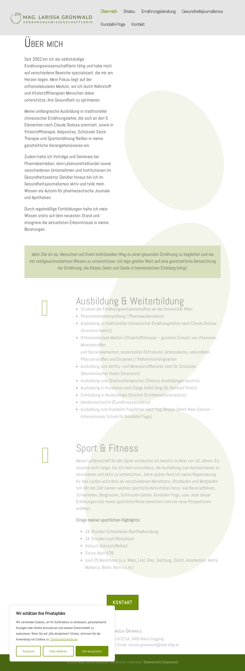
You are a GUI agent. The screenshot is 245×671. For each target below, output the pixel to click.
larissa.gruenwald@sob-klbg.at (153, 644)
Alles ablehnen (58, 651)
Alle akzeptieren (92, 651)
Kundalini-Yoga (112, 24)
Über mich (108, 12)
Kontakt (137, 24)
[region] (62, 633)
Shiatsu (129, 12)
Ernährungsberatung (158, 12)
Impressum (170, 661)
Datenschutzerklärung (64, 639)
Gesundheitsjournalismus (202, 12)
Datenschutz (152, 661)
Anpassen (28, 651)
